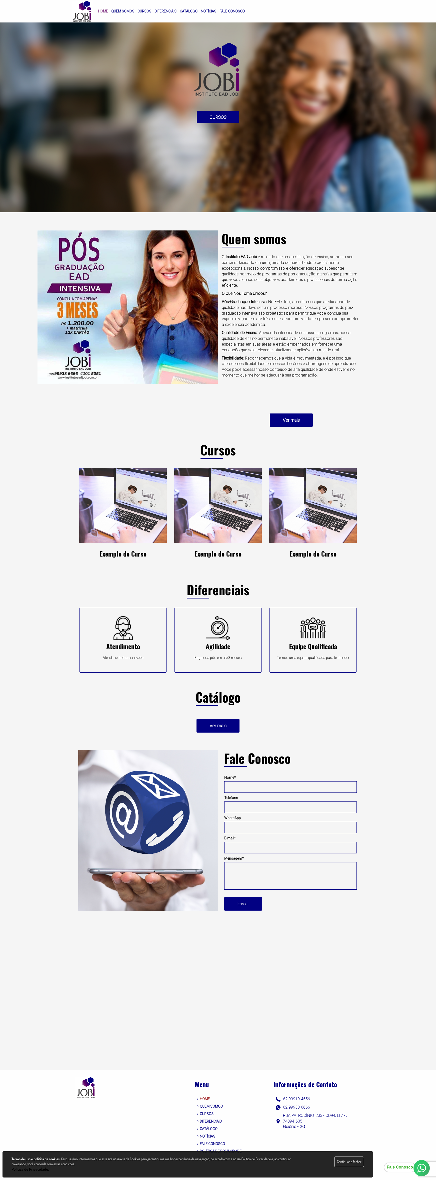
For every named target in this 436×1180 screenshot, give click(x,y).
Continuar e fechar (349, 1162)
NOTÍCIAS (206, 1136)
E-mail (230, 838)
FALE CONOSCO (211, 1144)
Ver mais (291, 420)
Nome (230, 778)
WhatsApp (232, 818)
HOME (203, 1099)
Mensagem (234, 858)
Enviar (243, 903)
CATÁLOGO (207, 1129)
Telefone (231, 798)
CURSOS (218, 117)
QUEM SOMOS (210, 1106)
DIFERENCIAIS (209, 1121)
